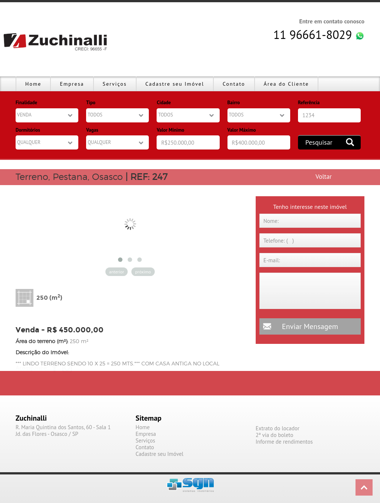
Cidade (164, 102)
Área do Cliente (286, 83)
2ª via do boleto (275, 435)
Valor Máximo (241, 130)
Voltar (323, 176)
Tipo (90, 102)
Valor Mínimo (170, 130)
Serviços (115, 83)
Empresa (72, 83)
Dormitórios (28, 130)
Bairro (233, 102)
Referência (309, 102)
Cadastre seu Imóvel (174, 83)
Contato (234, 83)
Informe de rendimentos (284, 441)
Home (33, 83)
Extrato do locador (277, 428)
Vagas (92, 130)
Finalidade (26, 102)
